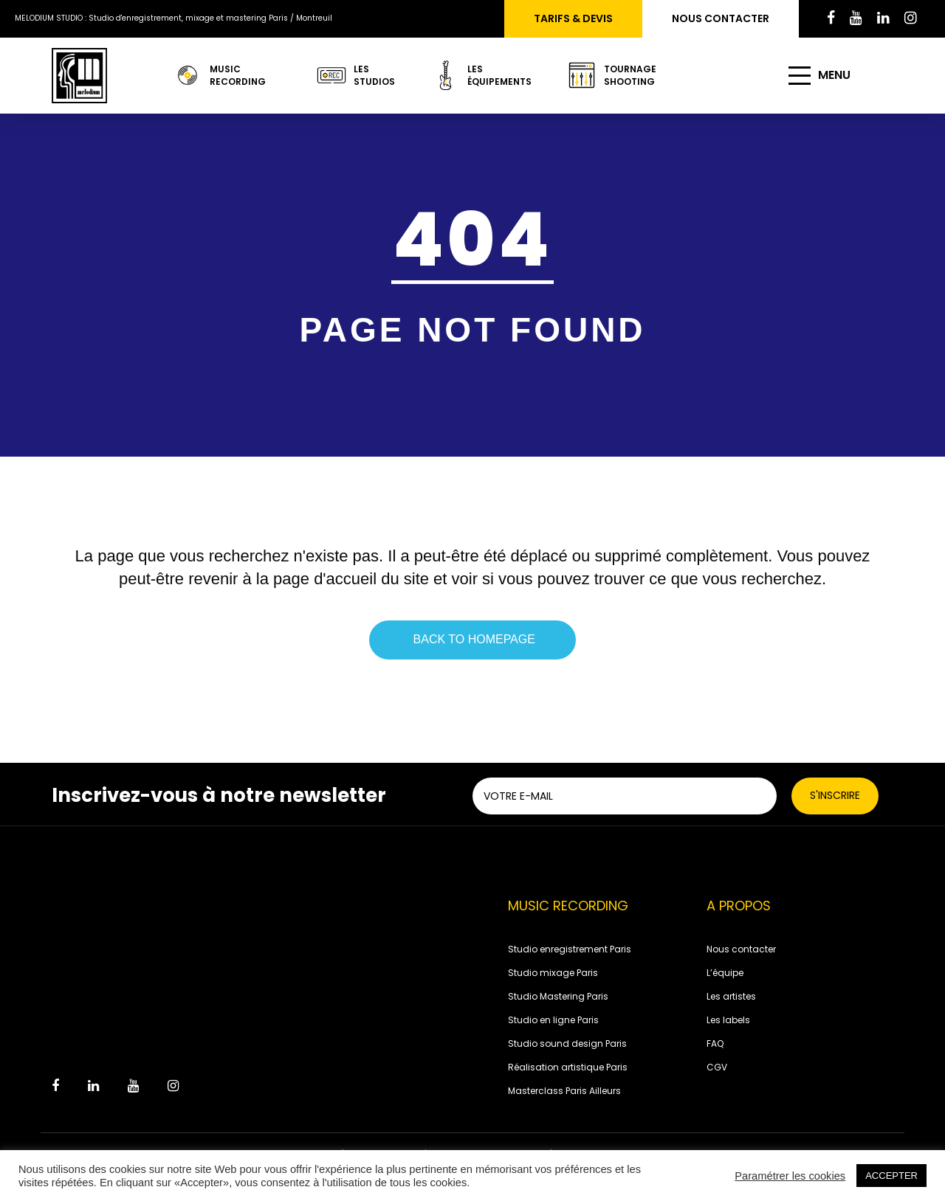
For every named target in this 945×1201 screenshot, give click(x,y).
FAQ (715, 1043)
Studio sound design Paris (567, 1043)
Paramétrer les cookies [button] (790, 1176)
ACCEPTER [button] (891, 1175)
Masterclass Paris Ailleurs (564, 1090)
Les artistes (731, 996)
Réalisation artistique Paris (568, 1067)
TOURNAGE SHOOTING (611, 75)
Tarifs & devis (573, 18)
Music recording (219, 75)
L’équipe (725, 972)
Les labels (728, 1020)
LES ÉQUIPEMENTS (475, 75)
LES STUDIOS (350, 75)
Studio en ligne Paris (553, 1020)
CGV (717, 1067)
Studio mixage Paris (553, 972)
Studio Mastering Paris (558, 996)
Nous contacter (720, 18)
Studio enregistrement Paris (569, 949)
